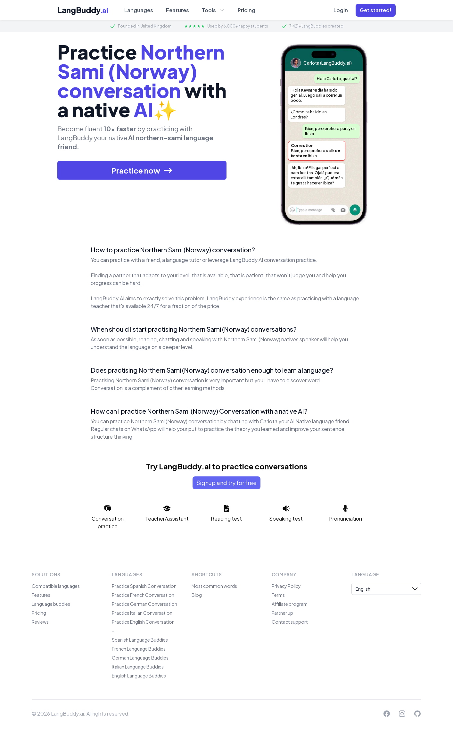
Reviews (40, 622)
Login (341, 10)
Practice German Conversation (144, 604)
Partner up (282, 613)
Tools (213, 9)
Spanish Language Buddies (140, 640)
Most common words (214, 586)
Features (177, 10)
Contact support (290, 622)
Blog (197, 595)
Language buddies (51, 604)
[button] (376, 10)
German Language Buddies (140, 658)
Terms (278, 595)
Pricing (246, 10)
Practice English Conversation (143, 622)
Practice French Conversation (143, 595)
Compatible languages (56, 586)
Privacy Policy (286, 586)
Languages (138, 10)
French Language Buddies (139, 649)
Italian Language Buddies (138, 666)
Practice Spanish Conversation (144, 586)
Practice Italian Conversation (142, 613)
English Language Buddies (139, 675)
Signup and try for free (226, 482)
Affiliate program (290, 604)
